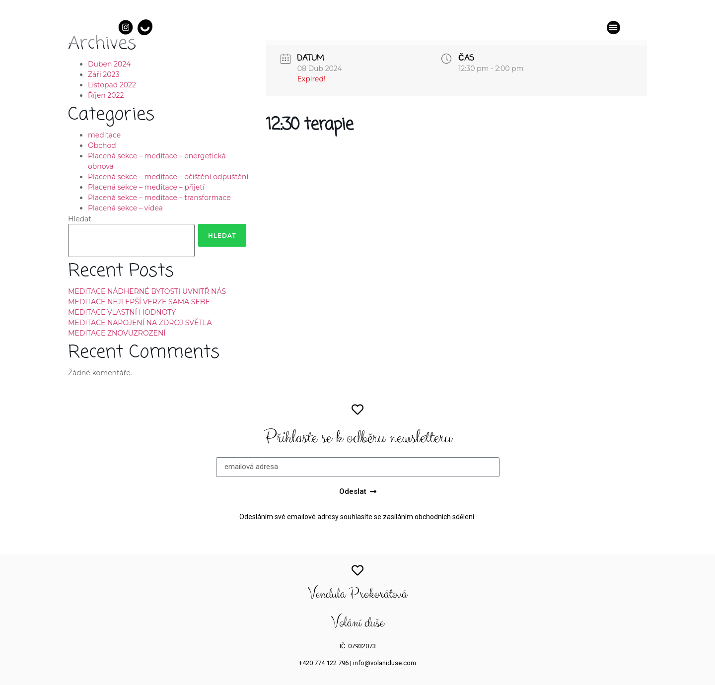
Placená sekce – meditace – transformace (159, 197)
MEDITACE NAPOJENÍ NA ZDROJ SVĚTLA (140, 322)
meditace (104, 135)
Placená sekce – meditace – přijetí (146, 187)
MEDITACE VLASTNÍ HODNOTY (122, 312)
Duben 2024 (109, 64)
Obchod (102, 145)
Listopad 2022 (112, 84)
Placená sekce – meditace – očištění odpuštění (168, 176)
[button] (613, 27)
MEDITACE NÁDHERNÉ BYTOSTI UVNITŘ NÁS (147, 291)
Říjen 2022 (106, 95)
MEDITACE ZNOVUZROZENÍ (117, 333)
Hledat (79, 218)
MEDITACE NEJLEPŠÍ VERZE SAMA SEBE (139, 301)
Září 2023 (103, 74)
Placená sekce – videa (125, 208)
